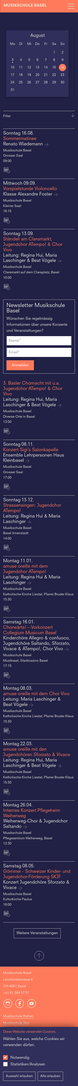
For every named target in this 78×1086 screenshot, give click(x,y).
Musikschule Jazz (16, 1023)
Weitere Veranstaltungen (37, 933)
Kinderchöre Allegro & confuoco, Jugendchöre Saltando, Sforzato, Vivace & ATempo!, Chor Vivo (36, 643)
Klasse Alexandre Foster (28, 194)
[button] (39, 956)
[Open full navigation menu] (71, 6)
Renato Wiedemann (23, 144)
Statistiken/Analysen (27, 1064)
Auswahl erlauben (19, 1076)
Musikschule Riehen (18, 1016)
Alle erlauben (50, 1076)
